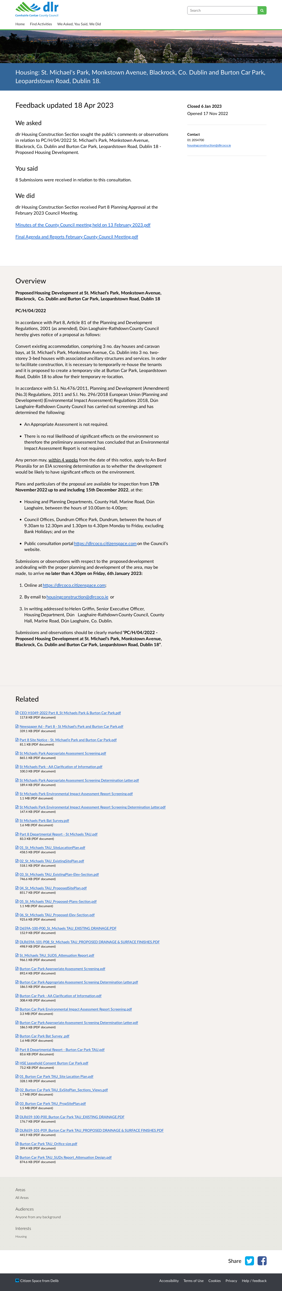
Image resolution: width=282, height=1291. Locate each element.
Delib (54, 1280)
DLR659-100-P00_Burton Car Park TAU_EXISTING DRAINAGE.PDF (69, 1117)
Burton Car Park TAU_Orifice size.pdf (46, 1143)
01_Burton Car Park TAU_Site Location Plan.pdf (54, 1076)
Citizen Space (30, 1280)
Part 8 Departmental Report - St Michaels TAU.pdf (56, 834)
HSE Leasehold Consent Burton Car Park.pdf (51, 1063)
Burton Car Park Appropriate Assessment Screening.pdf (60, 968)
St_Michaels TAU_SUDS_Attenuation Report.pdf (54, 955)
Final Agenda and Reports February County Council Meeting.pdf (76, 236)
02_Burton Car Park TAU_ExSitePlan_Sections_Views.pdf (61, 1090)
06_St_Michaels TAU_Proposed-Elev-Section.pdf (55, 915)
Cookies (214, 1280)
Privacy (231, 1280)
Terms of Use (194, 1280)
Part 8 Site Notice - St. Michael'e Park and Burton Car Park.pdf (66, 740)
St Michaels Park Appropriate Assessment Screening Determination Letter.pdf (77, 780)
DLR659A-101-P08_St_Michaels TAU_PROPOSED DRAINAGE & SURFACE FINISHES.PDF (87, 942)
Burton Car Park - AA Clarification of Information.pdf (58, 996)
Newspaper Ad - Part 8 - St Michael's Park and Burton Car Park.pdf (69, 726)
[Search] (262, 10)
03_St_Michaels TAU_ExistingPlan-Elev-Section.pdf (57, 874)
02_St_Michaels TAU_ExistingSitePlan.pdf (49, 861)
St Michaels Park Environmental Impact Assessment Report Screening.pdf (74, 793)
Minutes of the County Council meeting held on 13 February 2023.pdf (82, 224)
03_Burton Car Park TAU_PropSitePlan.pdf (50, 1103)
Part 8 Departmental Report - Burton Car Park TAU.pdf (60, 1049)
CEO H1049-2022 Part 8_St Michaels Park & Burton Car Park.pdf (68, 713)
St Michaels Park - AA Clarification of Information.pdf (58, 766)
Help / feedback (254, 1280)
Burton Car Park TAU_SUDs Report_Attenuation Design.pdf (63, 1157)
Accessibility (169, 1280)
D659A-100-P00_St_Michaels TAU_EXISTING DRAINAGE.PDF (66, 928)
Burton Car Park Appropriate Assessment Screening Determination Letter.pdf (76, 982)
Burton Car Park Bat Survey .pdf (42, 1036)
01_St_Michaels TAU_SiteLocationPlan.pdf (50, 847)
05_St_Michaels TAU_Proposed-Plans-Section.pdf (56, 901)
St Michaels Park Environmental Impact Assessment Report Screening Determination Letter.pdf (90, 807)
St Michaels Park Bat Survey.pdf (42, 820)
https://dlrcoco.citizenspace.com (105, 543)
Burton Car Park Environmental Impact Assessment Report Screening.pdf (73, 1009)
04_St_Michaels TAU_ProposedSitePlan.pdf (51, 888)
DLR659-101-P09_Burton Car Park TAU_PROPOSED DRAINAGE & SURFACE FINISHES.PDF (89, 1130)
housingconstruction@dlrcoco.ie (209, 145)
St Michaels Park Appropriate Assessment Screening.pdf (60, 753)
